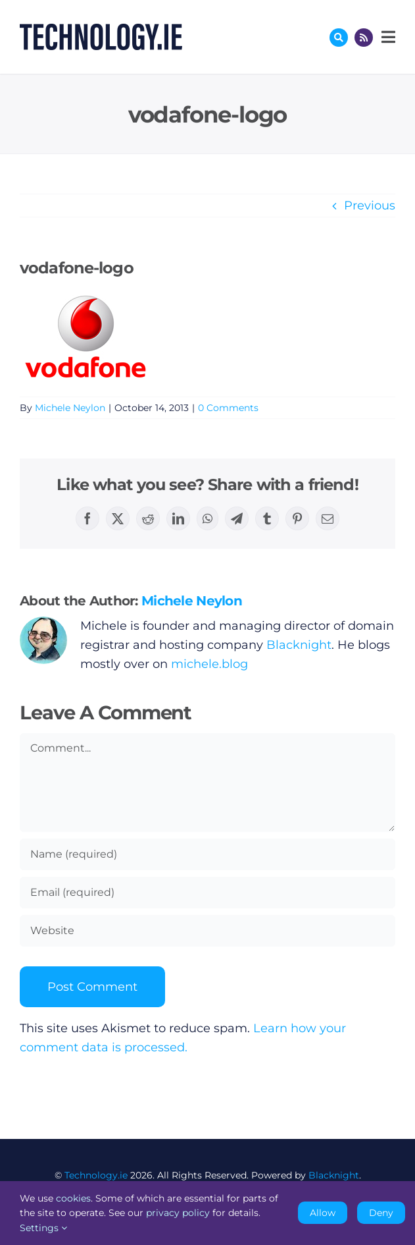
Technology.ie (96, 1175)
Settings (43, 1228)
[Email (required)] (207, 892)
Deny (381, 1213)
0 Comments (228, 408)
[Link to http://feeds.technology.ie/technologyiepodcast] (363, 37)
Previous (369, 205)
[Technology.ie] (101, 29)
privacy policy (178, 1213)
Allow (322, 1213)
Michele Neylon (70, 408)
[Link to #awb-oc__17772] (339, 37)
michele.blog (209, 664)
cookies (73, 1198)
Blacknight (298, 645)
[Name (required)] (207, 854)
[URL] (207, 931)
